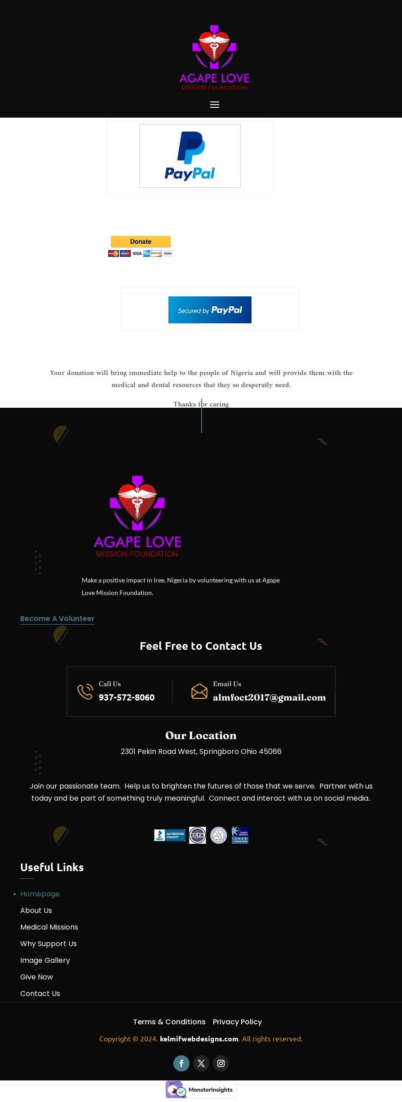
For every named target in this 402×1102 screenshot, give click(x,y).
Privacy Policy (237, 1022)
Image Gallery (45, 960)
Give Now (36, 977)
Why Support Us (48, 944)
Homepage (40, 894)
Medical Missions (49, 927)
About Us (36, 910)
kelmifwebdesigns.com (199, 1038)
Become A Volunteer (57, 618)
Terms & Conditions (169, 1022)
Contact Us (40, 993)
